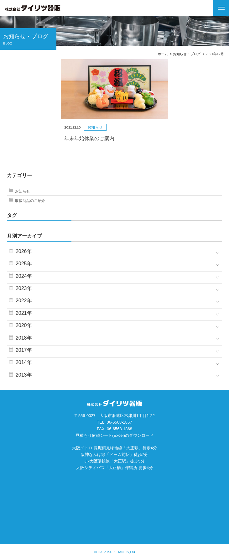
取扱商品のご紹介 (30, 200)
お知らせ (22, 191)
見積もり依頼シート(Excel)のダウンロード (114, 435)
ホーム (163, 54)
